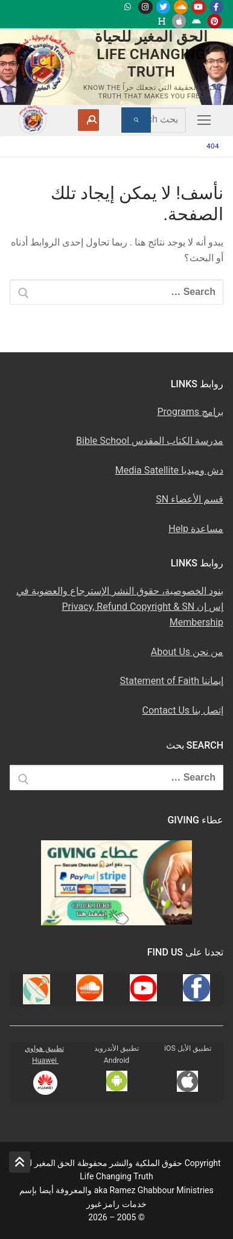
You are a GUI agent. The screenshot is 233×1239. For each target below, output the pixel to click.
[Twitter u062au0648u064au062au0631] (163, 7)
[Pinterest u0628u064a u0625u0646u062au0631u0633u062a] (215, 21)
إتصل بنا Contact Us (182, 710)
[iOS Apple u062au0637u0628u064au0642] (179, 21)
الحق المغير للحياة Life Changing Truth (151, 54)
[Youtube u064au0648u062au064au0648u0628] (198, 7)
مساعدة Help (195, 528)
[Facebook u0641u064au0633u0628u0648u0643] (216, 7)
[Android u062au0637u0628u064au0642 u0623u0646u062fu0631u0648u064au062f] (196, 21)
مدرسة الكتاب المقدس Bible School (149, 440)
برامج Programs (190, 411)
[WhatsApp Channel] (128, 7)
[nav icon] (201, 120)
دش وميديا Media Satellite (169, 470)
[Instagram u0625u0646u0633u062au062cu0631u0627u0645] (145, 7)
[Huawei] (161, 21)
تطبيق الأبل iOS (187, 1048)
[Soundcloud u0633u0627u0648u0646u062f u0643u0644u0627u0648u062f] (181, 7)
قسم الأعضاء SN (189, 499)
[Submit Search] (136, 120)
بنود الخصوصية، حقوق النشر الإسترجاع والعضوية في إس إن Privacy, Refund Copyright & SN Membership (119, 606)
